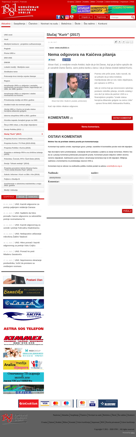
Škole (78, 23)
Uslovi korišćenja (112, 2)
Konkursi (102, 23)
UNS (20, 11)
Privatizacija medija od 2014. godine (19, 100)
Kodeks (86, 2)
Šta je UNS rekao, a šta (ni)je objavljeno (20, 125)
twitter (63, 17)
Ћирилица (6, 2)
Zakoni (79, 2)
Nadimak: (53, 173)
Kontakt (100, 2)
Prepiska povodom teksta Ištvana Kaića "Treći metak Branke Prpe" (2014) (20, 169)
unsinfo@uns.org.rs (114, 166)
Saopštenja (19, 23)
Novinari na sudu (49, 23)
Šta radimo (89, 23)
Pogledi (7, 48)
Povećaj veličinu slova (116, 42)
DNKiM (7, 62)
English (15, 2)
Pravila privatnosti (113, 422)
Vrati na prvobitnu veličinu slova (119, 42)
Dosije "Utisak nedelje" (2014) (16, 163)
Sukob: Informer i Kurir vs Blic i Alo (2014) (21, 174)
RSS (132, 2)
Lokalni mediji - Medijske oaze (16, 67)
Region (7, 81)
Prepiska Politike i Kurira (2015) (17, 148)
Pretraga (133, 17)
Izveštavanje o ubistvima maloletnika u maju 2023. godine (22, 184)
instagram (67, 17)
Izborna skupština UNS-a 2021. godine (20, 115)
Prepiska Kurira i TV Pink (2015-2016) (19, 143)
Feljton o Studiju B (12, 179)
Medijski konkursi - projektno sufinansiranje (22, 44)
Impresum (125, 2)
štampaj (127, 42)
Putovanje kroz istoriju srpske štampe (20, 76)
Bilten (93, 2)
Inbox (133, 433)
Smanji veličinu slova (123, 42)
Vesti (6, 39)
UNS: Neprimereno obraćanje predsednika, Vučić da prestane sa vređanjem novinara (22, 263)
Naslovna (56, 415)
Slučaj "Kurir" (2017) (12, 134)
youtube (72, 17)
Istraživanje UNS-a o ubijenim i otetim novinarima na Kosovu (20, 94)
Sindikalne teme (11, 72)
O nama (70, 2)
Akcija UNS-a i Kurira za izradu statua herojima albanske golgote (19, 110)
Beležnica (66, 23)
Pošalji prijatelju (131, 42)
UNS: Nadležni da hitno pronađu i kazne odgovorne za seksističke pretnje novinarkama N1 (22, 216)
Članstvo (32, 23)
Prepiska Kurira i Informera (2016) (18, 139)
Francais (23, 2)
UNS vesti (8, 35)
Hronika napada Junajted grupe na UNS (20, 120)
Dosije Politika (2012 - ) (13, 129)
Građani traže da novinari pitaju (17, 104)
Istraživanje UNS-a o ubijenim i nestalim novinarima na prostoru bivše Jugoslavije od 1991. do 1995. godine (23, 87)
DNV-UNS (8, 58)
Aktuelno (5, 23)
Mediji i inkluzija (11, 190)
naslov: (95, 173)
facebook (58, 17)
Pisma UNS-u (9, 53)
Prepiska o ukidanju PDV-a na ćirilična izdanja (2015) (23, 153)
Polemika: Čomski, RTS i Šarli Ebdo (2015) (22, 159)
